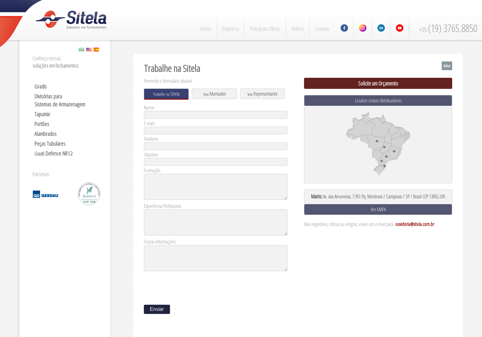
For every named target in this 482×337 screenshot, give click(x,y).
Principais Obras (265, 28)
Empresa (231, 28)
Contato (322, 28)
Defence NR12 (53, 153)
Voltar (447, 66)
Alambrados (45, 134)
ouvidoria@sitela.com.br (414, 224)
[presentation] (190, 286)
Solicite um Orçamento (378, 83)
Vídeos (297, 28)
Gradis (40, 86)
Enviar (157, 309)
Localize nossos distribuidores (378, 100)
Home (205, 28)
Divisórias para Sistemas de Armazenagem (59, 100)
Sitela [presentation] (166, 93)
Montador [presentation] (214, 93)
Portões (41, 124)
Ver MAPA (378, 209)
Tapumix (42, 114)
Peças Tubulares (49, 144)
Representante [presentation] (262, 93)
